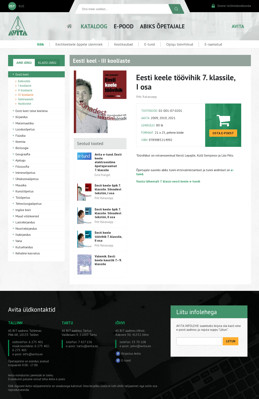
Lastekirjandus (25, 222)
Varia (18, 241)
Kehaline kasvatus (27, 253)
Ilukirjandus (23, 235)
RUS (21, 6)
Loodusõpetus (25, 129)
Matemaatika (24, 123)
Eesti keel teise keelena (31, 111)
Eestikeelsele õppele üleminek (79, 44)
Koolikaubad (123, 44)
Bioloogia (21, 148)
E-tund (149, 44)
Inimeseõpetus (25, 173)
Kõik (40, 44)
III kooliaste (25, 95)
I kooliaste (24, 85)
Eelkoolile (24, 81)
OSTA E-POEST (223, 133)
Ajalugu (20, 160)
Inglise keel (23, 210)
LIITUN (230, 341)
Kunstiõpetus (24, 191)
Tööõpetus (22, 197)
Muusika (20, 185)
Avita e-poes (57, 379)
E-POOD (124, 26)
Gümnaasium (25, 99)
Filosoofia (22, 166)
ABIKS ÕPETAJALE (162, 26)
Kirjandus (21, 117)
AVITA (238, 26)
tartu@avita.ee (87, 346)
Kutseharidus (24, 247)
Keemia (20, 142)
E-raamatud (213, 44)
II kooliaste (25, 90)
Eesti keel (22, 74)
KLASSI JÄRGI (47, 63)
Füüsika (20, 135)
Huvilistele (24, 104)
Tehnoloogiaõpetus (28, 204)
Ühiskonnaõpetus (27, 179)
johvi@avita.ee (140, 346)
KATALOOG (94, 26)
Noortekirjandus (26, 228)
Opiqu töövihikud (179, 44)
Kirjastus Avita (131, 353)
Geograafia (22, 154)
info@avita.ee (33, 354)
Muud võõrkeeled (27, 216)
